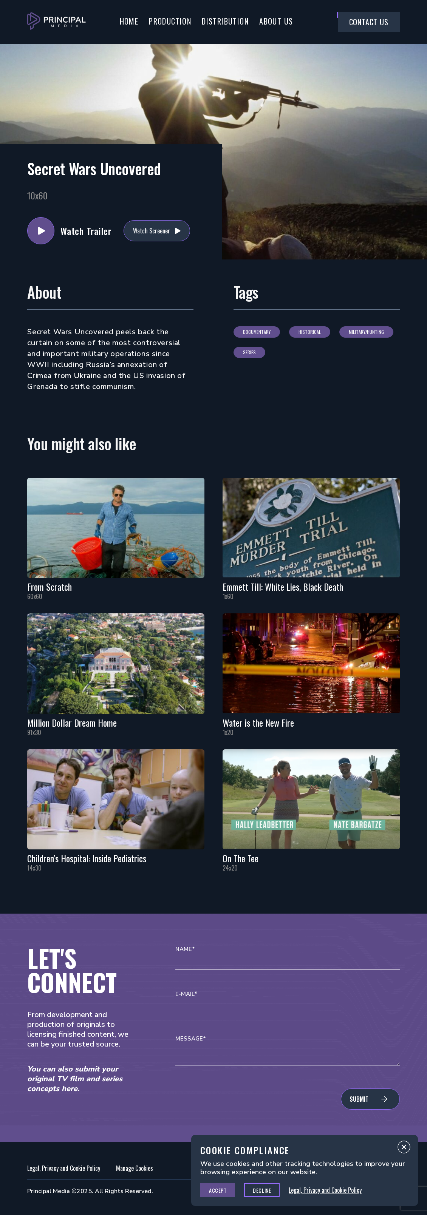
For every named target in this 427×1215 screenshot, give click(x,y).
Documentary (257, 332)
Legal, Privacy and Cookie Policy (63, 1168)
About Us (276, 21)
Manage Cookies (134, 1168)
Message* (190, 1038)
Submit (359, 1099)
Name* (185, 949)
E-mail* (186, 994)
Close (404, 1148)
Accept (217, 1190)
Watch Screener (151, 230)
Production (170, 21)
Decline (262, 1190)
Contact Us (368, 22)
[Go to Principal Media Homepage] (56, 22)
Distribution (225, 21)
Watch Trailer (40, 230)
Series (249, 352)
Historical (310, 332)
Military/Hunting (366, 332)
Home (129, 21)
